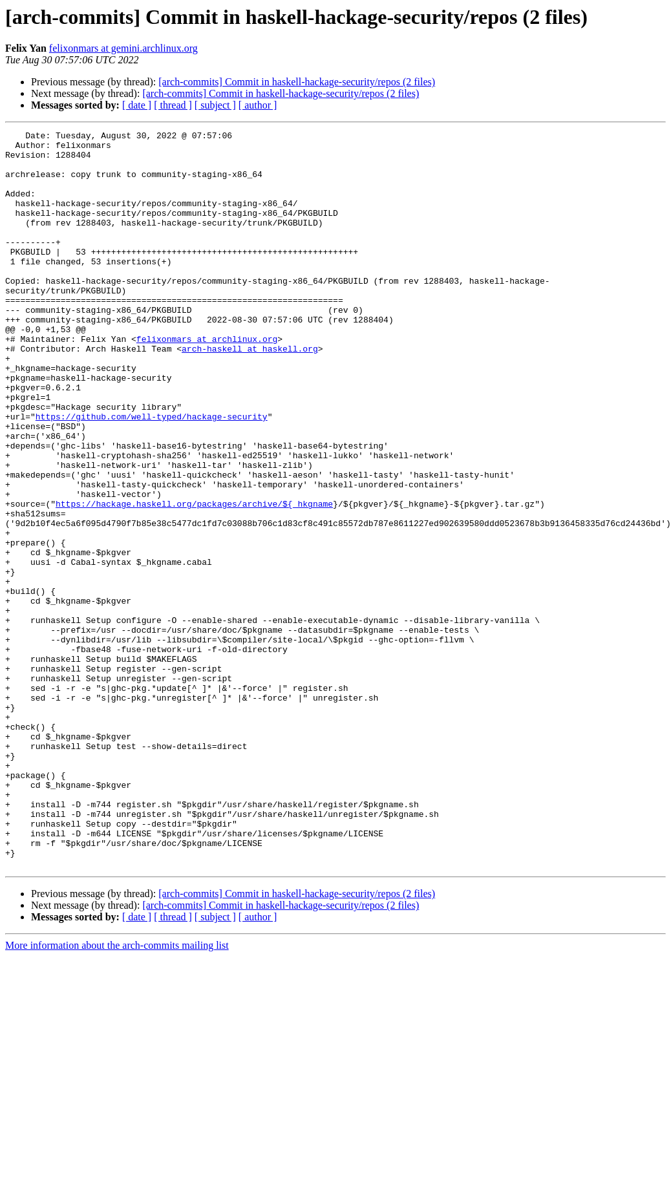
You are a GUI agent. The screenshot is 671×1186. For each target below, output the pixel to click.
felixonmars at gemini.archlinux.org (123, 48)
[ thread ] (173, 105)
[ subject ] (215, 105)
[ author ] (258, 105)
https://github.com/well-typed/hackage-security (152, 474)
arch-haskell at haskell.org (250, 393)
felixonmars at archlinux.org (206, 381)
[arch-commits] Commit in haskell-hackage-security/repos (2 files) (296, 81)
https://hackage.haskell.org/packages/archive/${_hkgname (194, 579)
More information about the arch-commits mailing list (117, 1092)
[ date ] (136, 105)
